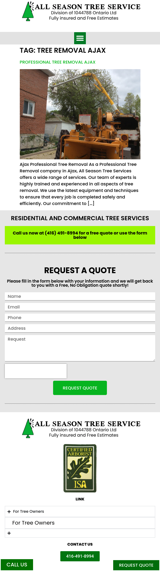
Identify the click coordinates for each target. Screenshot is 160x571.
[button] (80, 38)
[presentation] (36, 371)
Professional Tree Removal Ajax (58, 62)
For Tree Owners (33, 523)
